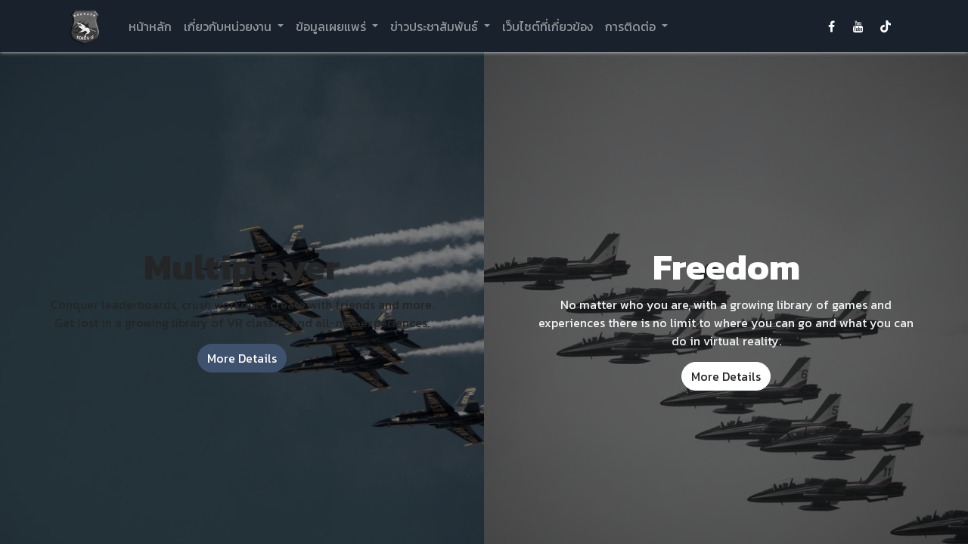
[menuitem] (150, 26)
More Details (242, 358)
